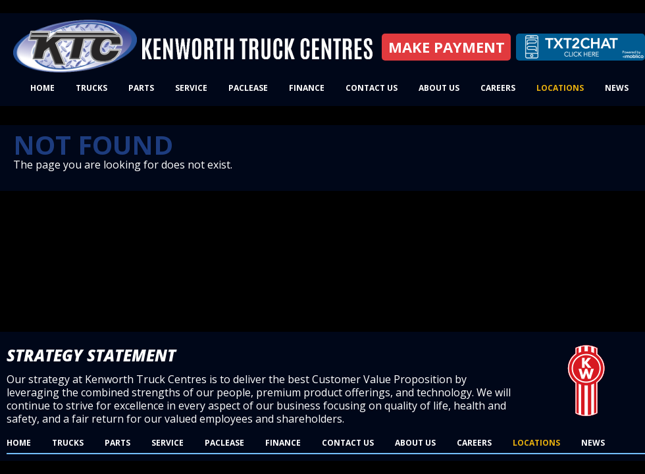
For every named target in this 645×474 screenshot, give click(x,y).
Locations (560, 87)
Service (191, 87)
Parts (141, 87)
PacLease (248, 87)
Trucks (91, 87)
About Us (439, 87)
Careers (497, 87)
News (617, 87)
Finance (306, 87)
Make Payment (446, 47)
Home (42, 87)
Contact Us (372, 87)
